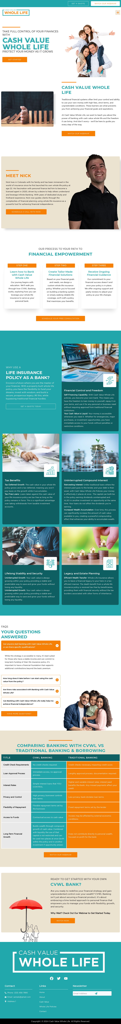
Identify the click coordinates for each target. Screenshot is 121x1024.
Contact (42, 1011)
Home (42, 992)
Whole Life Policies (47, 1007)
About (42, 997)
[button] (118, 12)
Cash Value (44, 1002)
